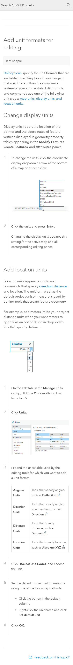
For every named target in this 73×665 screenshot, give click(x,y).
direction (46, 286)
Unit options (13, 73)
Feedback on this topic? (51, 657)
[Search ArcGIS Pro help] (32, 5)
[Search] (69, 5)
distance (60, 286)
